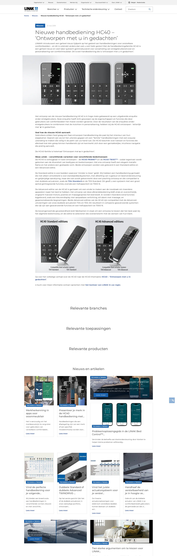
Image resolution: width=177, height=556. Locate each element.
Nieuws (50, 2)
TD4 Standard (75, 181)
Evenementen (61, 2)
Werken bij (73, 2)
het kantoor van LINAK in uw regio (102, 285)
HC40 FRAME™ (89, 160)
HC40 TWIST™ (110, 160)
